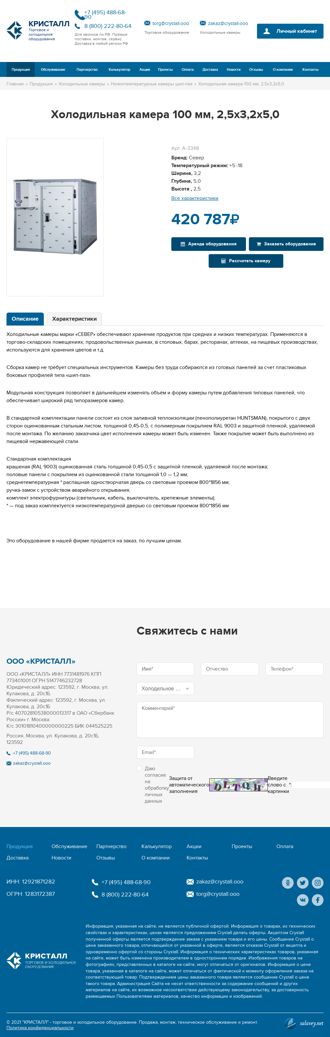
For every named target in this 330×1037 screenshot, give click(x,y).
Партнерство (87, 70)
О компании (283, 70)
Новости (233, 70)
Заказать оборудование (286, 244)
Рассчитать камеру (245, 261)
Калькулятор (119, 70)
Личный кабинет (296, 31)
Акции (145, 70)
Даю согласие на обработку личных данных (153, 784)
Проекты (165, 70)
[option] (55, 217)
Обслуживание (53, 70)
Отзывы (256, 70)
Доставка (210, 70)
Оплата (188, 70)
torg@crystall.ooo (171, 23)
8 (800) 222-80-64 (107, 26)
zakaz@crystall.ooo (228, 23)
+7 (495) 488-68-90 (105, 14)
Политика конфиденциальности (40, 1028)
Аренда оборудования (209, 244)
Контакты (310, 70)
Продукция (21, 70)
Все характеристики (194, 198)
